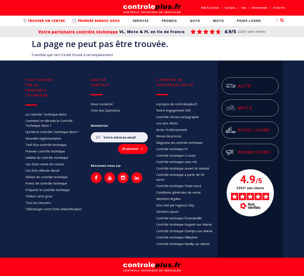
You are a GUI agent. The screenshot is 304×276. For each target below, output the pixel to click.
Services (141, 21)
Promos (169, 21)
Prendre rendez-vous (99, 21)
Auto (195, 21)
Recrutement (259, 7)
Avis (243, 7)
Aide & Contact (210, 7)
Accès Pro (279, 7)
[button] (280, 20)
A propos (230, 7)
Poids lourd (249, 21)
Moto (218, 21)
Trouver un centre (46, 21)
